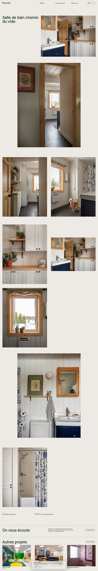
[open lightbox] (68, 36)
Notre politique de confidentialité (42, 564)
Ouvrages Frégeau (49, 514)
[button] (36, 567)
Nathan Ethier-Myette (10, 514)
